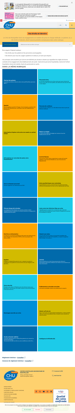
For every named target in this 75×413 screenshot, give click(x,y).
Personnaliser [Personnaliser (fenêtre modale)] (48, 409)
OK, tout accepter (27, 409)
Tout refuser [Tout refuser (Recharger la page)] (37, 409)
